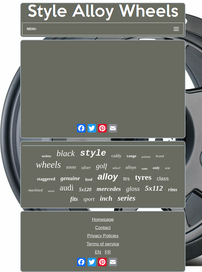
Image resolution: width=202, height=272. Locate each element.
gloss (132, 188)
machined (35, 190)
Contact (103, 227)
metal (51, 190)
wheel (116, 168)
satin (145, 168)
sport (88, 199)
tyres (143, 177)
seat (167, 168)
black (66, 153)
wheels (48, 165)
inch (106, 198)
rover (71, 167)
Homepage (103, 219)
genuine (70, 178)
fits (74, 199)
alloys (130, 167)
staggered (46, 178)
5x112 (154, 188)
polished (146, 156)
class (163, 178)
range (131, 156)
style (93, 153)
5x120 (85, 189)
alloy (108, 176)
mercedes (109, 188)
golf (101, 166)
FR (108, 252)
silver (86, 167)
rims (172, 189)
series (126, 198)
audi (67, 187)
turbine (46, 156)
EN (98, 252)
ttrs (126, 178)
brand (160, 156)
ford (88, 179)
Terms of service (103, 243)
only (156, 168)
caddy (116, 156)
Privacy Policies (102, 235)
